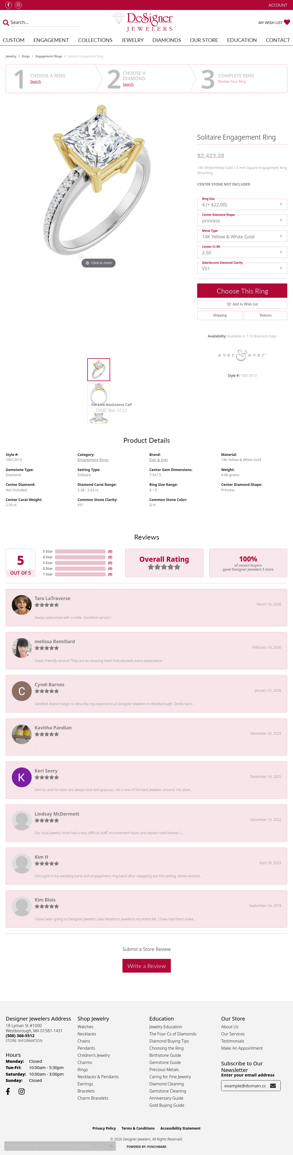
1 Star (48, 574)
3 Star (48, 562)
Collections (95, 39)
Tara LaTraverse (52, 598)
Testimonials (232, 1041)
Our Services (233, 1034)
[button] (277, 5)
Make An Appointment (242, 1048)
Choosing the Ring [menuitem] (166, 1048)
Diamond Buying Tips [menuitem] (169, 1041)
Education (242, 39)
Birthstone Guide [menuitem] (165, 1055)
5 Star (48, 551)
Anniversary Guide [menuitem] (166, 1098)
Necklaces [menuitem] (87, 1034)
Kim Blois (45, 900)
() (110, 551)
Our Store (204, 39)
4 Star (48, 557)
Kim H (41, 857)
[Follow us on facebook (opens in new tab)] (8, 5)
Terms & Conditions (138, 1128)
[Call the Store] (20, 1035)
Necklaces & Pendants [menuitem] (98, 1076)
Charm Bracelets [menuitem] (93, 1098)
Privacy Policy (104, 1128)
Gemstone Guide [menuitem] (165, 1062)
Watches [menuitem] (85, 1026)
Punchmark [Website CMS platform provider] (157, 1147)
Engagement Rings (48, 56)
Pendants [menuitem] (86, 1048)
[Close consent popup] (111, 1146)
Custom (14, 39)
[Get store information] (24, 1040)
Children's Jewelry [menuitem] (94, 1055)
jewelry (11, 56)
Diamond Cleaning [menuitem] (166, 1083)
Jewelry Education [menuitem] (165, 1026)
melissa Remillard (55, 641)
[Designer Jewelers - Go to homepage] (146, 22)
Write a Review (146, 966)
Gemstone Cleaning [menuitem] (167, 1091)
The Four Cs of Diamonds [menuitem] (172, 1034)
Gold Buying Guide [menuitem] (166, 1105)
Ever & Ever (158, 459)
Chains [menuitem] (84, 1041)
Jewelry (132, 39)
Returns (266, 315)
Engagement (51, 39)
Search (35, 82)
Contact (278, 39)
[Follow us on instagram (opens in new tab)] (18, 5)
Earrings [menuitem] (85, 1083)
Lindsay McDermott (57, 814)
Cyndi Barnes (49, 684)
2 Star (48, 568)
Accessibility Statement (181, 1128)
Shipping (220, 315)
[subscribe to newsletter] (273, 1085)
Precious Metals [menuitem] (164, 1069)
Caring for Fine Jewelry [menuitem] (170, 1076)
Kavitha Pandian (53, 728)
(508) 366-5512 (111, 410)
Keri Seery (46, 771)
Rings (26, 56)
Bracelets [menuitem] (86, 1091)
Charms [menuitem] (85, 1062)
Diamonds (167, 39)
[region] (99, 184)
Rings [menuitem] (83, 1069)
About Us (229, 1026)
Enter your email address (247, 1075)
